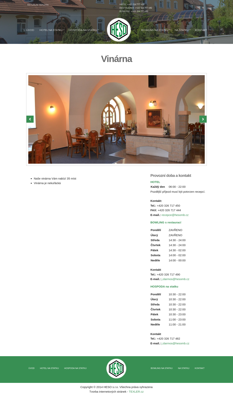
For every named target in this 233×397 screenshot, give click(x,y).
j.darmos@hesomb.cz (175, 279)
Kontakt (201, 29)
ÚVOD (30, 29)
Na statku (182, 29)
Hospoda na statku (83, 29)
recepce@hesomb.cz (175, 215)
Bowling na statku (154, 29)
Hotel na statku (51, 29)
